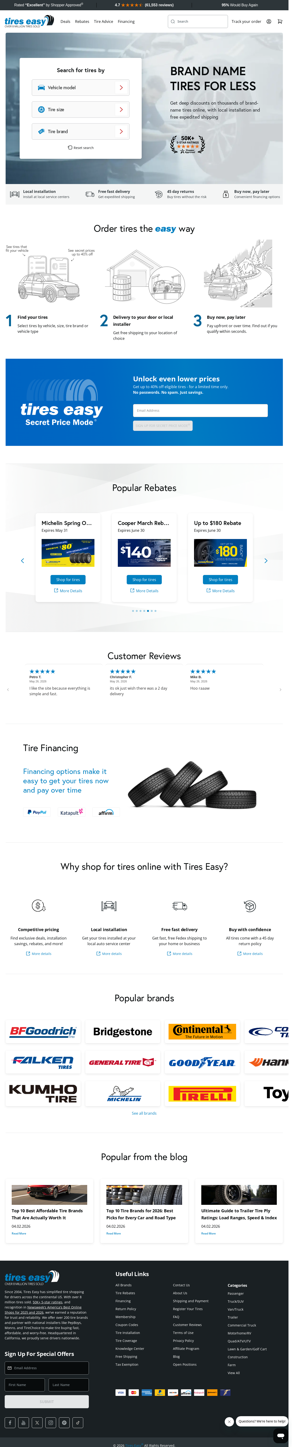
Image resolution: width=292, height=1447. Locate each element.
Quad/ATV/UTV (239, 1341)
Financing (126, 21)
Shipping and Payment (191, 1301)
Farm (232, 1365)
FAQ (176, 1317)
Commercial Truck (242, 1325)
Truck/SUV (236, 1301)
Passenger (236, 1293)
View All (234, 1373)
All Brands (123, 1285)
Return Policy (125, 1309)
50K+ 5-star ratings (47, 1302)
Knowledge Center (129, 1348)
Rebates (82, 21)
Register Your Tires (188, 1309)
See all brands (144, 1113)
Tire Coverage (126, 1340)
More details (38, 953)
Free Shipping (126, 1356)
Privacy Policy (183, 1340)
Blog (176, 1356)
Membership (125, 1317)
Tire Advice (103, 21)
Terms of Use (183, 1332)
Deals (65, 21)
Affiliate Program (186, 1348)
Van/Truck (235, 1309)
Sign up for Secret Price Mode (163, 425)
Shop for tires (68, 579)
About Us (180, 1293)
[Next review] (280, 689)
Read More (19, 1233)
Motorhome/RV (239, 1333)
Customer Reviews (187, 1325)
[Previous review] (8, 689)
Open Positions (185, 1364)
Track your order (246, 21)
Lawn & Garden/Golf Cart (247, 1349)
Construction (238, 1357)
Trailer (233, 1317)
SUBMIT (47, 1401)
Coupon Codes (126, 1325)
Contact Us (181, 1285)
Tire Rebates (125, 1293)
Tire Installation (127, 1332)
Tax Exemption (126, 1364)
